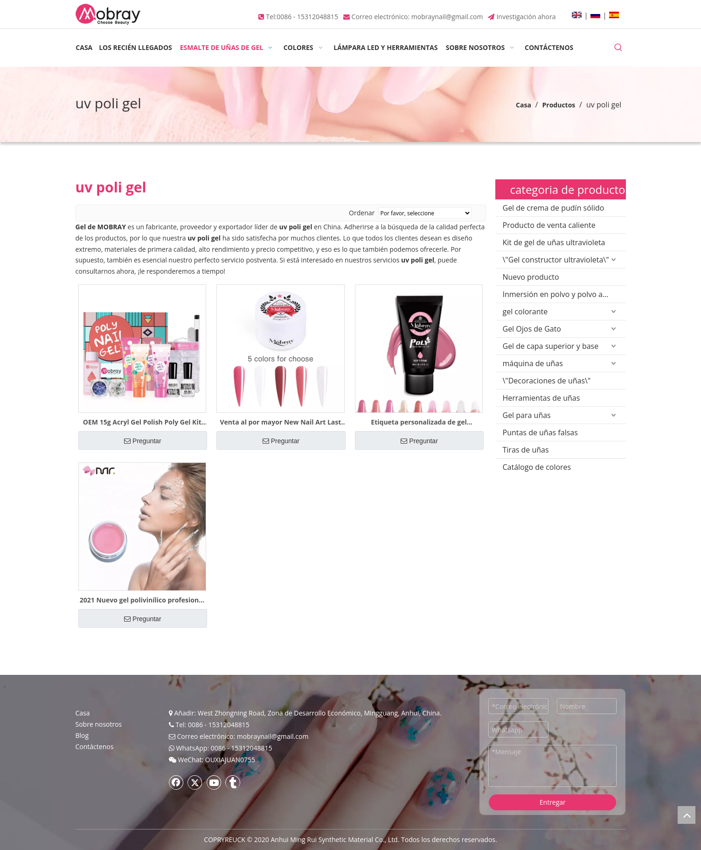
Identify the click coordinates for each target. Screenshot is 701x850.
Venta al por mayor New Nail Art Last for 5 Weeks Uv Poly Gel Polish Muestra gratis (280, 422)
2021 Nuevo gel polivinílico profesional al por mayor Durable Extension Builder (142, 600)
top (686, 815)
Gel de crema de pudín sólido (553, 208)
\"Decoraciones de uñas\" (547, 380)
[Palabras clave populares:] (618, 47)
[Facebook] (176, 782)
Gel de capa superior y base (551, 346)
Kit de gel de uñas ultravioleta (554, 242)
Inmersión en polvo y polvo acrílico (563, 294)
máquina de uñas (533, 363)
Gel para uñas (527, 415)
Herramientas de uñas (541, 398)
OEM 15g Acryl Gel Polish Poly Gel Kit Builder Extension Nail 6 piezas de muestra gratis (142, 422)
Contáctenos (95, 746)
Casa (83, 712)
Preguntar (142, 441)
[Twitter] (194, 782)
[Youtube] (214, 782)
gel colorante (525, 311)
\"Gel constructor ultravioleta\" (556, 260)
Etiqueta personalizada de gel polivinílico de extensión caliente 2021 (419, 422)
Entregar (553, 802)
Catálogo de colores (537, 467)
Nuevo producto (531, 277)
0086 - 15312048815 (307, 16)
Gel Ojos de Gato (532, 329)
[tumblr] (232, 782)
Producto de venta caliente (549, 225)
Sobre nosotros (99, 724)
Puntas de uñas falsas (540, 432)
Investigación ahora (525, 16)
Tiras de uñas (526, 450)
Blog (82, 735)
